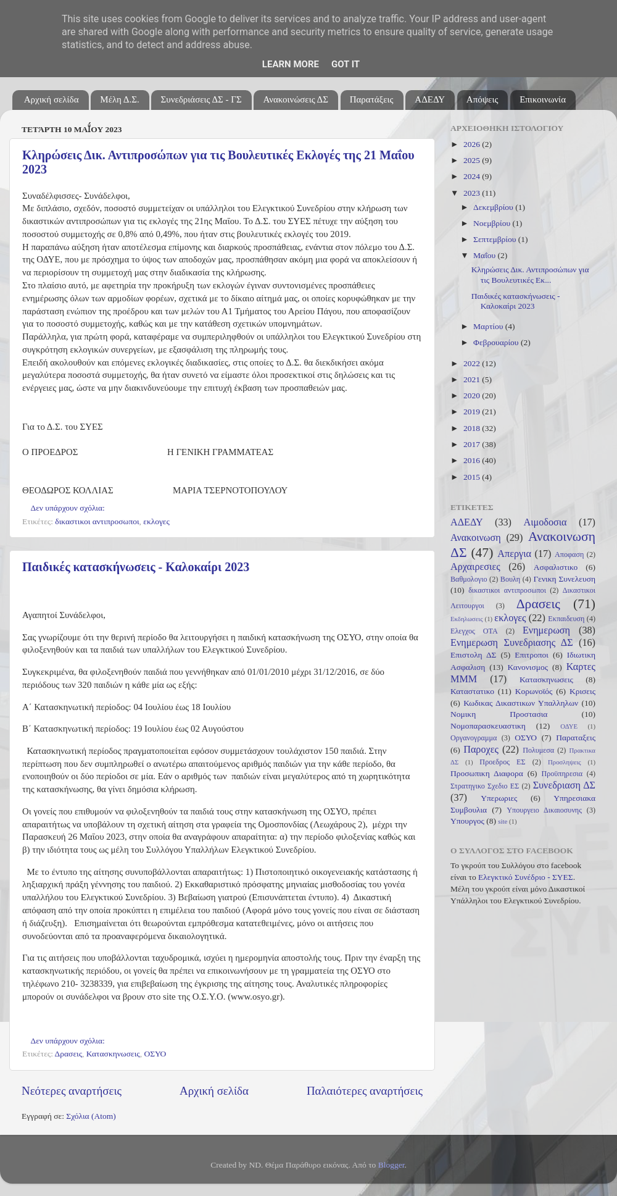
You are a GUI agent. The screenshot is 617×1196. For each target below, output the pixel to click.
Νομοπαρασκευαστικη (488, 725)
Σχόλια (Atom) (91, 1116)
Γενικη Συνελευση (564, 578)
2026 (472, 144)
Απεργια (514, 553)
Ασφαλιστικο (556, 567)
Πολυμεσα (538, 750)
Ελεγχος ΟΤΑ (474, 631)
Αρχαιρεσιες (475, 566)
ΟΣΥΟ (155, 1053)
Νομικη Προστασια (498, 714)
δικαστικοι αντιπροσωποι (97, 521)
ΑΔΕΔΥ (430, 99)
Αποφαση (569, 554)
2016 (472, 460)
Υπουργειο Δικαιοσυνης (544, 810)
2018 (472, 428)
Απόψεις (482, 99)
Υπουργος (467, 821)
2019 (472, 411)
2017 (472, 444)
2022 (472, 363)
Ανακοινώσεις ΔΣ (295, 99)
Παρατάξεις (372, 99)
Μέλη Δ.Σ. (119, 99)
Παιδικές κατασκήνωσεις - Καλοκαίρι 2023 (135, 567)
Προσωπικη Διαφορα (486, 773)
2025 (472, 160)
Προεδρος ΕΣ (502, 762)
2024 (472, 176)
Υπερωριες (499, 798)
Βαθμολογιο (468, 579)
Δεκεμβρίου (494, 207)
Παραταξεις (575, 737)
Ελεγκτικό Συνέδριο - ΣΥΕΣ (525, 877)
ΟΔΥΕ (569, 726)
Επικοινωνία (543, 99)
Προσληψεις (564, 762)
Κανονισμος (528, 667)
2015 (472, 477)
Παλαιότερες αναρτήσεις (365, 1090)
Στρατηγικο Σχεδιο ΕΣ (484, 786)
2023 (472, 193)
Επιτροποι (532, 654)
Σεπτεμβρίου (495, 239)
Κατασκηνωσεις (113, 1053)
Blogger (391, 1164)
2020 (472, 395)
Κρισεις (582, 691)
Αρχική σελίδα (51, 99)
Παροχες (481, 749)
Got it (345, 64)
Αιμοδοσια (544, 522)
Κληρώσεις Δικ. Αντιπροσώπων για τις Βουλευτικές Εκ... (530, 274)
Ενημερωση (546, 630)
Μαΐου (485, 255)
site (502, 821)
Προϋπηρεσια (561, 773)
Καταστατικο (472, 691)
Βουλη (510, 579)
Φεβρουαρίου (497, 342)
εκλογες (156, 521)
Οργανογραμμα (473, 738)
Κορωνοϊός (534, 691)
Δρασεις (68, 1053)
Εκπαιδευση (566, 618)
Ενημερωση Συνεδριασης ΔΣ (511, 642)
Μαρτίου (489, 326)
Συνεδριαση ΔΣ (564, 785)
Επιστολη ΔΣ (473, 654)
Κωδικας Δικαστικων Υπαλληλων (520, 703)
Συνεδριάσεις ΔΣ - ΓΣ (200, 99)
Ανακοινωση (475, 537)
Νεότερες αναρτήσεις (72, 1090)
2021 (472, 379)
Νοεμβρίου (492, 223)
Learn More (290, 64)
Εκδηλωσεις (466, 618)
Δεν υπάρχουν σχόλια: (69, 507)
